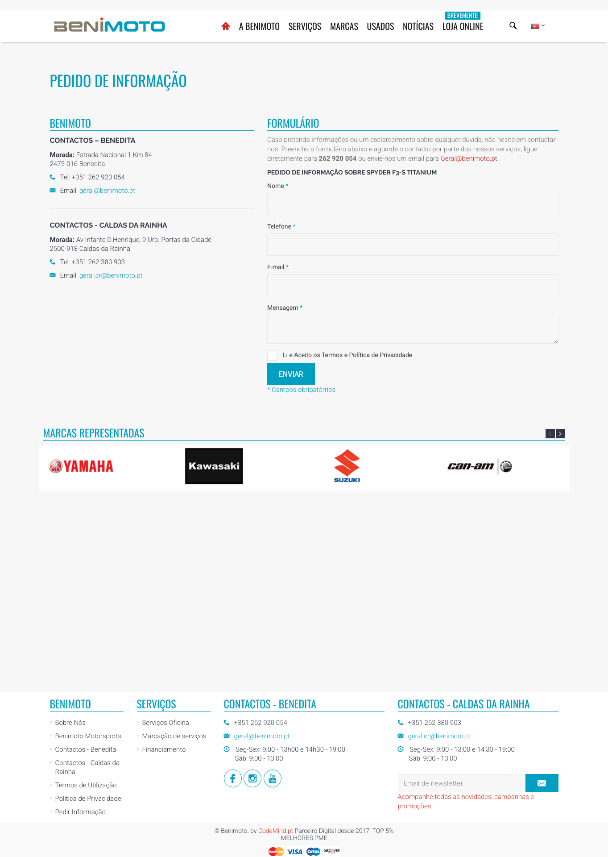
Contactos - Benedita (85, 566)
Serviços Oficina (165, 540)
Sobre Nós (70, 540)
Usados (380, 26)
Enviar (291, 374)
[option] (106, 466)
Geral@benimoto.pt (468, 158)
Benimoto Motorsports (88, 553)
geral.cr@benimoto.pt (110, 275)
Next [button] (560, 433)
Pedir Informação (80, 629)
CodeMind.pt (275, 648)
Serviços (305, 26)
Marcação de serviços (174, 553)
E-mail (278, 267)
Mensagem (284, 308)
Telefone (281, 226)
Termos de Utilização (86, 602)
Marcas (344, 26)
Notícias (418, 26)
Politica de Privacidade (88, 616)
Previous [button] (550, 433)
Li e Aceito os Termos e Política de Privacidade (339, 355)
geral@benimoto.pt (107, 191)
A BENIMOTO (259, 26)
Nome (277, 186)
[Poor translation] (32, 721)
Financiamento (164, 566)
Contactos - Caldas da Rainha (87, 584)
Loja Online (463, 22)
